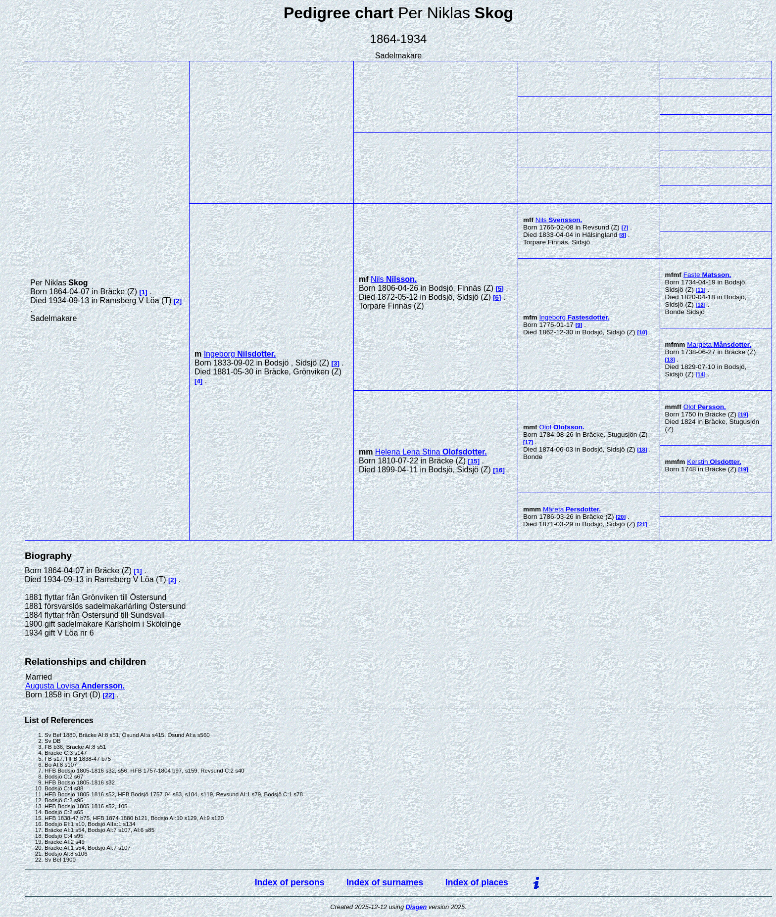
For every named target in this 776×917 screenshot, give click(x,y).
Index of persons (290, 882)
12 (700, 305)
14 (700, 374)
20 (621, 517)
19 (743, 414)
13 (670, 360)
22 (108, 695)
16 (499, 470)
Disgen (416, 907)
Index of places (476, 882)
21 (642, 524)
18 (642, 450)
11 (700, 290)
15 (474, 461)
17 (528, 442)
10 (642, 332)
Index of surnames (384, 882)
